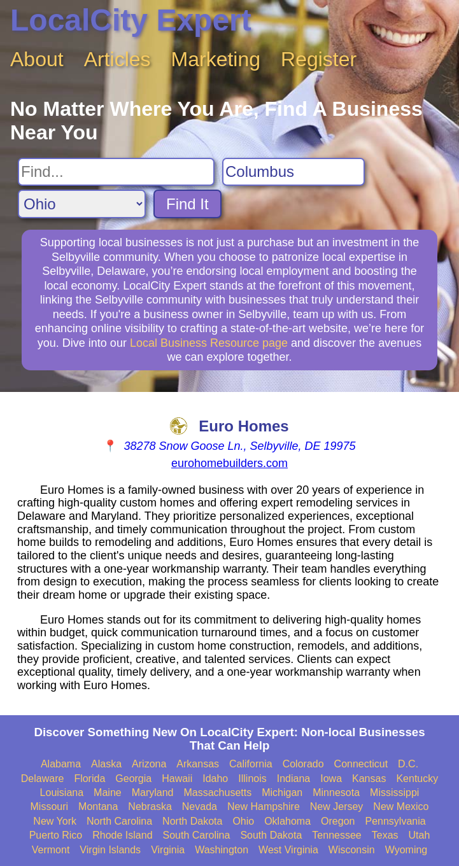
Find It (187, 204)
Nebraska (149, 806)
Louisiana (62, 792)
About (37, 59)
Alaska (106, 763)
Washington (221, 849)
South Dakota (271, 835)
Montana (98, 806)
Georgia (133, 778)
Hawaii (177, 778)
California (250, 763)
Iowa (331, 778)
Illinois (252, 778)
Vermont (51, 849)
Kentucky (417, 778)
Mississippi (394, 792)
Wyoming (406, 849)
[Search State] (82, 204)
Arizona (149, 763)
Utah (419, 835)
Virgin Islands (110, 849)
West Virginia (288, 849)
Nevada (199, 806)
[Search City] (293, 172)
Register (319, 59)
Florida (89, 778)
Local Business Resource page (209, 343)
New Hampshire (263, 806)
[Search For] (116, 172)
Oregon (338, 821)
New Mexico (400, 806)
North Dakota (192, 821)
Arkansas (197, 763)
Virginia (168, 849)
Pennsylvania (395, 821)
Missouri (50, 806)
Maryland (153, 792)
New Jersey (337, 806)
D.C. (408, 763)
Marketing (216, 59)
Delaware (42, 778)
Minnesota (336, 792)
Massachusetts (217, 792)
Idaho (215, 778)
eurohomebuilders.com (229, 463)
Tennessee (336, 835)
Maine (108, 792)
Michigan (282, 792)
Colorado (303, 763)
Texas (385, 835)
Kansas (369, 778)
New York (54, 821)
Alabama (61, 763)
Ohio (243, 821)
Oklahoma (287, 821)
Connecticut (361, 763)
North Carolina (119, 821)
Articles (117, 59)
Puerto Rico (56, 835)
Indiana (294, 778)
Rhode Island (122, 835)
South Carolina (196, 835)
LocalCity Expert (130, 20)
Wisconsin (351, 849)
